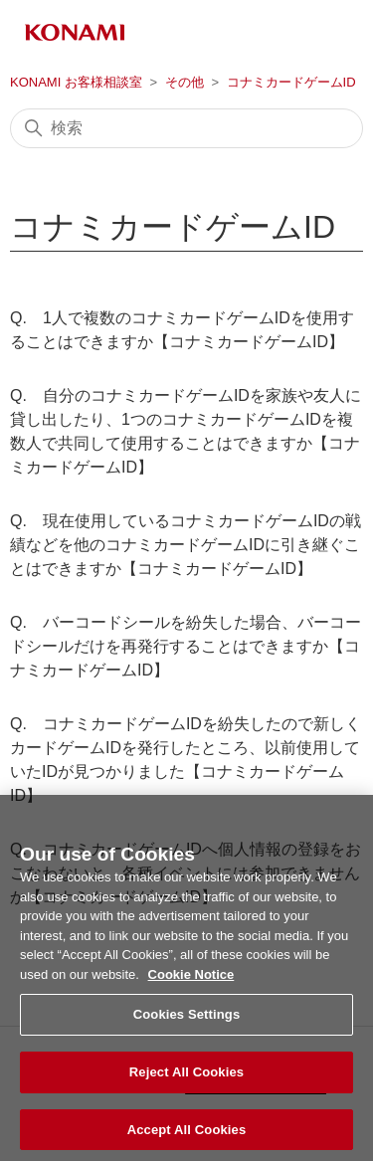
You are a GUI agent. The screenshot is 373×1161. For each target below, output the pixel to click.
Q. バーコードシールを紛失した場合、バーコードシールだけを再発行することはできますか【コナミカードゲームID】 (185, 646)
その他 (184, 82)
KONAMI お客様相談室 (76, 82)
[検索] (186, 128)
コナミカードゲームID (291, 82)
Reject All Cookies (186, 1079)
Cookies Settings (187, 1022)
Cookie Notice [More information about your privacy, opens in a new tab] (191, 981)
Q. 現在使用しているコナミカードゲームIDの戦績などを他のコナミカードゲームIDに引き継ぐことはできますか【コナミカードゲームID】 (185, 544)
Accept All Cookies (187, 1136)
